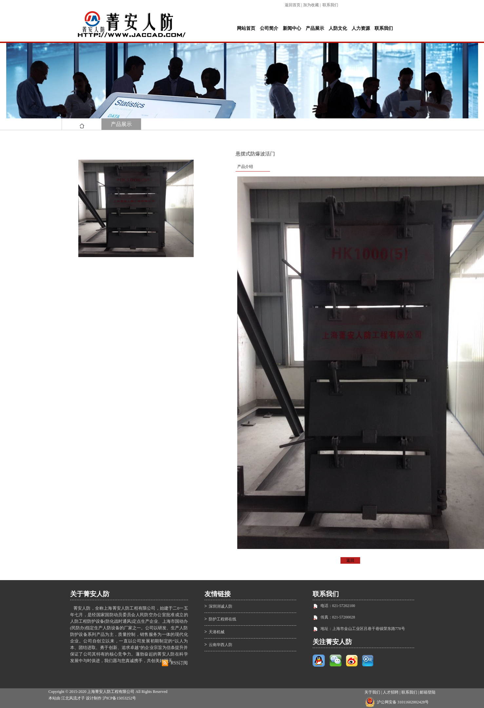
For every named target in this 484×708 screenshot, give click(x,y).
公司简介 (269, 28)
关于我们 (372, 692)
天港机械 (216, 632)
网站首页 (246, 28)
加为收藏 (311, 5)
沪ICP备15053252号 (119, 698)
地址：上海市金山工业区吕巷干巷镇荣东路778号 (362, 628)
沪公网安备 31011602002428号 (403, 702)
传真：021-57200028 (337, 617)
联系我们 (330, 5)
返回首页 (292, 5)
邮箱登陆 (428, 692)
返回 (350, 560)
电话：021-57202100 (337, 605)
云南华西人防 (220, 644)
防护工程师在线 (222, 619)
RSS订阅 (179, 662)
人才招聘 (390, 692)
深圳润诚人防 (220, 606)
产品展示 (315, 28)
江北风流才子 (73, 698)
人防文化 (338, 28)
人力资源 (361, 28)
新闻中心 (292, 28)
